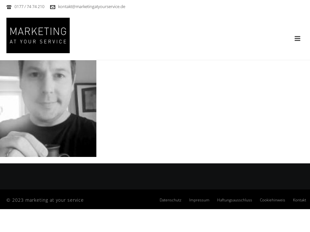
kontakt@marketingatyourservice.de (91, 6)
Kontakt (299, 200)
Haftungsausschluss (234, 200)
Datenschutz (171, 200)
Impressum (199, 200)
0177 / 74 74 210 (29, 6)
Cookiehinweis (272, 200)
